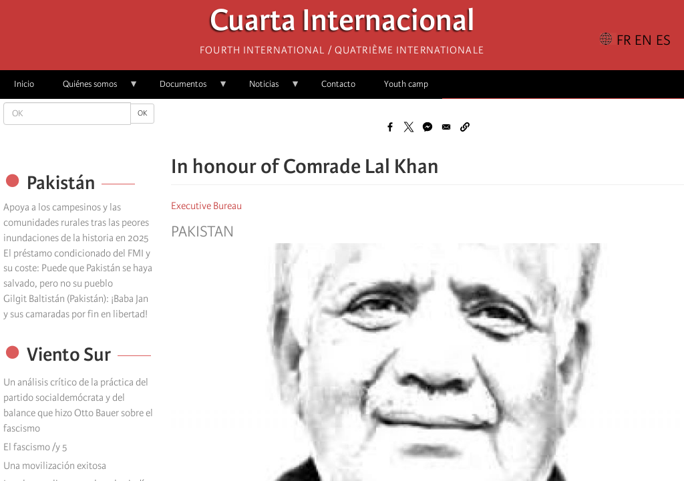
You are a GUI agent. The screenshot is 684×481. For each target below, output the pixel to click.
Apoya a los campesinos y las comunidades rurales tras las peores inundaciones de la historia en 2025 (76, 222)
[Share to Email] (446, 127)
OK (142, 113)
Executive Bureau (206, 206)
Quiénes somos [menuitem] (93, 88)
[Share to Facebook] (390, 127)
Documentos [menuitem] (187, 88)
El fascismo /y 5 (35, 447)
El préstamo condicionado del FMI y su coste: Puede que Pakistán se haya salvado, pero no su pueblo (77, 268)
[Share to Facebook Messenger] (427, 127)
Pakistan (202, 231)
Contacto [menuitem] (338, 84)
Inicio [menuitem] (24, 84)
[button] (465, 127)
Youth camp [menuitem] (406, 84)
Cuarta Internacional (342, 23)
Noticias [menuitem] (267, 88)
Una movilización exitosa (54, 466)
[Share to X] (408, 127)
